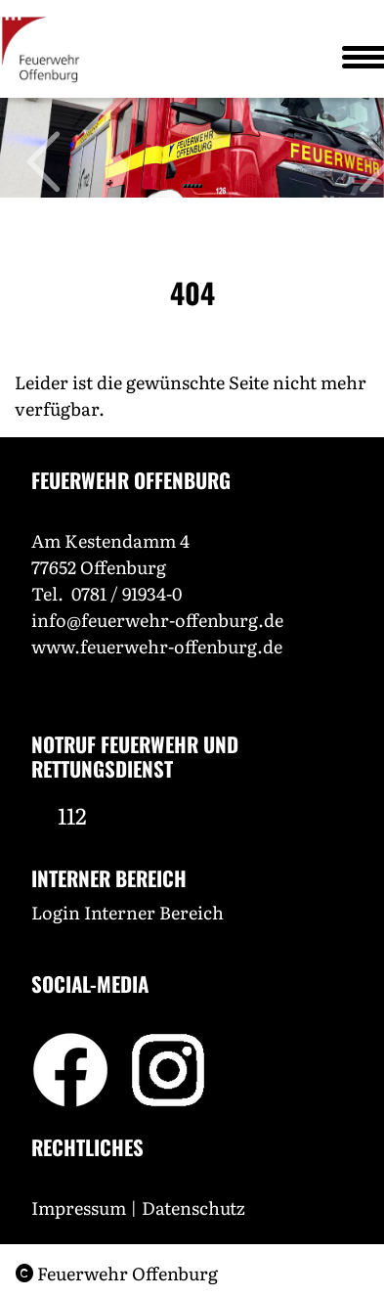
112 (72, 814)
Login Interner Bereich (127, 912)
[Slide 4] (196, 186)
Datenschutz (195, 1207)
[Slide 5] (200, 186)
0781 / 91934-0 (126, 593)
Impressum (78, 1207)
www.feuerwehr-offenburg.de (156, 646)
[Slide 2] (189, 186)
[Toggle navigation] (356, 56)
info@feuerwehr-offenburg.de (157, 619)
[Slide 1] (185, 186)
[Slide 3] (192, 186)
